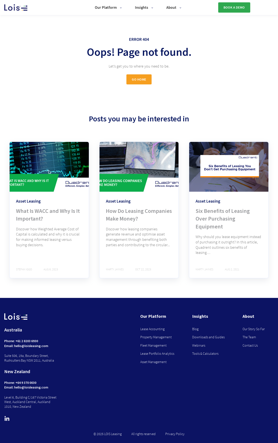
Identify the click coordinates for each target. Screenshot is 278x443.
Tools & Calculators (205, 353)
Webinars (198, 345)
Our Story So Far (254, 329)
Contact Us (250, 345)
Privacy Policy (174, 434)
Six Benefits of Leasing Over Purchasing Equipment (223, 218)
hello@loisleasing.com (31, 346)
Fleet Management (153, 345)
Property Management (156, 337)
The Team (249, 337)
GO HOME (139, 79)
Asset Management (153, 362)
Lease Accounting (152, 329)
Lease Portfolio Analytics (157, 353)
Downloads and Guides (208, 337)
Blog (195, 329)
